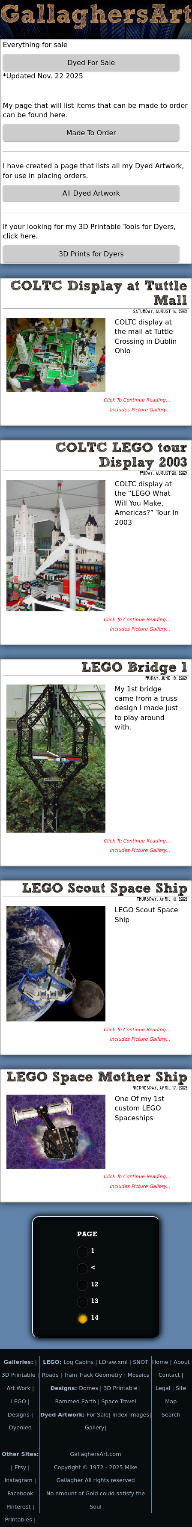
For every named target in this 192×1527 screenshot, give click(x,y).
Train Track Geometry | (95, 1375)
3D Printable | (122, 1388)
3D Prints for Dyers (91, 254)
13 (95, 1301)
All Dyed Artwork (91, 193)
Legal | (166, 1388)
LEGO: (53, 1362)
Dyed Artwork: (63, 1414)
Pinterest (19, 1506)
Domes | (90, 1388)
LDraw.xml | (115, 1362)
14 (95, 1317)
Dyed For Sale (91, 63)
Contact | (171, 1375)
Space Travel (119, 1401)
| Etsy (19, 1467)
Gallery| (95, 1427)
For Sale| (99, 1414)
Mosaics (139, 1375)
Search (171, 1414)
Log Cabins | (80, 1362)
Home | (163, 1362)
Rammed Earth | (77, 1401)
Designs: (64, 1388)
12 (95, 1284)
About (182, 1362)
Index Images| (131, 1414)
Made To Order (91, 133)
